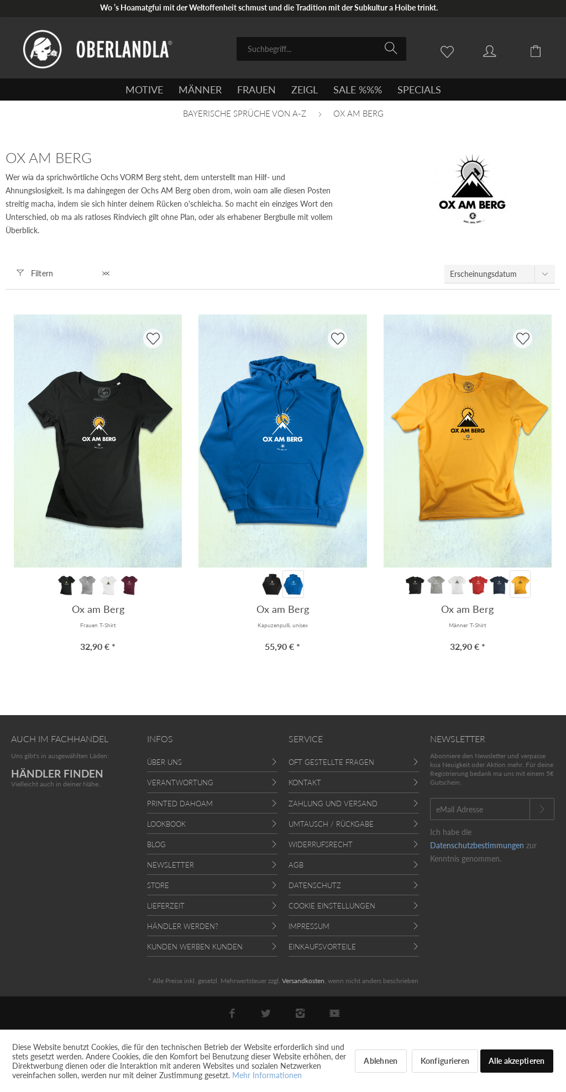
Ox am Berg (98, 609)
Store (158, 885)
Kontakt (305, 782)
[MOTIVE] (144, 89)
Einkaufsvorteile (322, 946)
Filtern (35, 273)
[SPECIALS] (419, 89)
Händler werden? (182, 926)
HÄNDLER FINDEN (57, 773)
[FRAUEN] (256, 89)
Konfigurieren (445, 1060)
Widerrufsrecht (321, 844)
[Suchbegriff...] (321, 49)
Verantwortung (180, 782)
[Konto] (500, 50)
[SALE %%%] (358, 89)
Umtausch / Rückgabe (331, 824)
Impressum (309, 926)
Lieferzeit (166, 905)
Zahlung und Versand (333, 803)
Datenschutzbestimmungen (477, 845)
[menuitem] (321, 49)
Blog (156, 844)
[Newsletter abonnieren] (542, 809)
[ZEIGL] (305, 89)
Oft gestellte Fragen (331, 762)
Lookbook (166, 824)
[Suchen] (392, 48)
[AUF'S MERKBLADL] (153, 338)
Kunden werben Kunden (195, 946)
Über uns (164, 762)
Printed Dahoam (180, 803)
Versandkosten (303, 981)
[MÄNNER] (200, 89)
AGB (296, 864)
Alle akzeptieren (516, 1060)
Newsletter (170, 864)
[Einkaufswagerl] (544, 50)
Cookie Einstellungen (332, 905)
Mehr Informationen (267, 1075)
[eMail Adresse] (480, 809)
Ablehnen (380, 1060)
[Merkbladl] (450, 50)
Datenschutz (315, 885)
